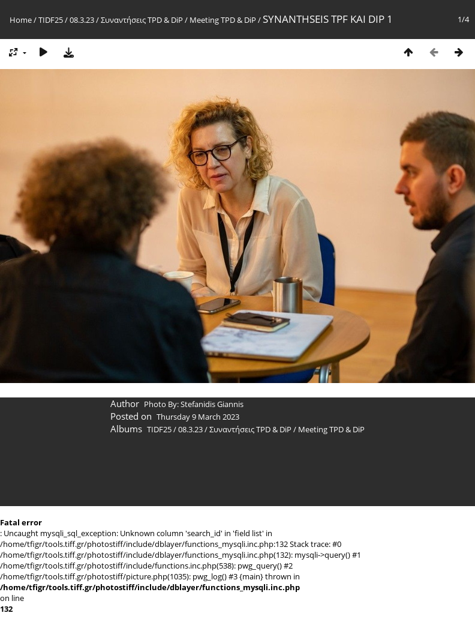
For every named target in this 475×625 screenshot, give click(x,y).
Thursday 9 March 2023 (198, 416)
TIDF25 (50, 19)
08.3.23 (82, 19)
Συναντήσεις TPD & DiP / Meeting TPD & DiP (178, 19)
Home (21, 19)
